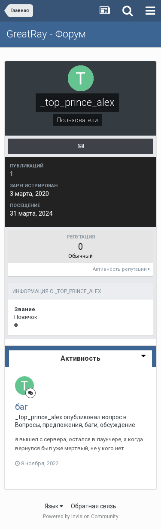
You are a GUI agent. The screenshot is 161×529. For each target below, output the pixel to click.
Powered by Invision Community (80, 517)
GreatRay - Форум (46, 34)
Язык (54, 506)
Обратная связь (93, 506)
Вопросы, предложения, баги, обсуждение (75, 424)
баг (21, 407)
